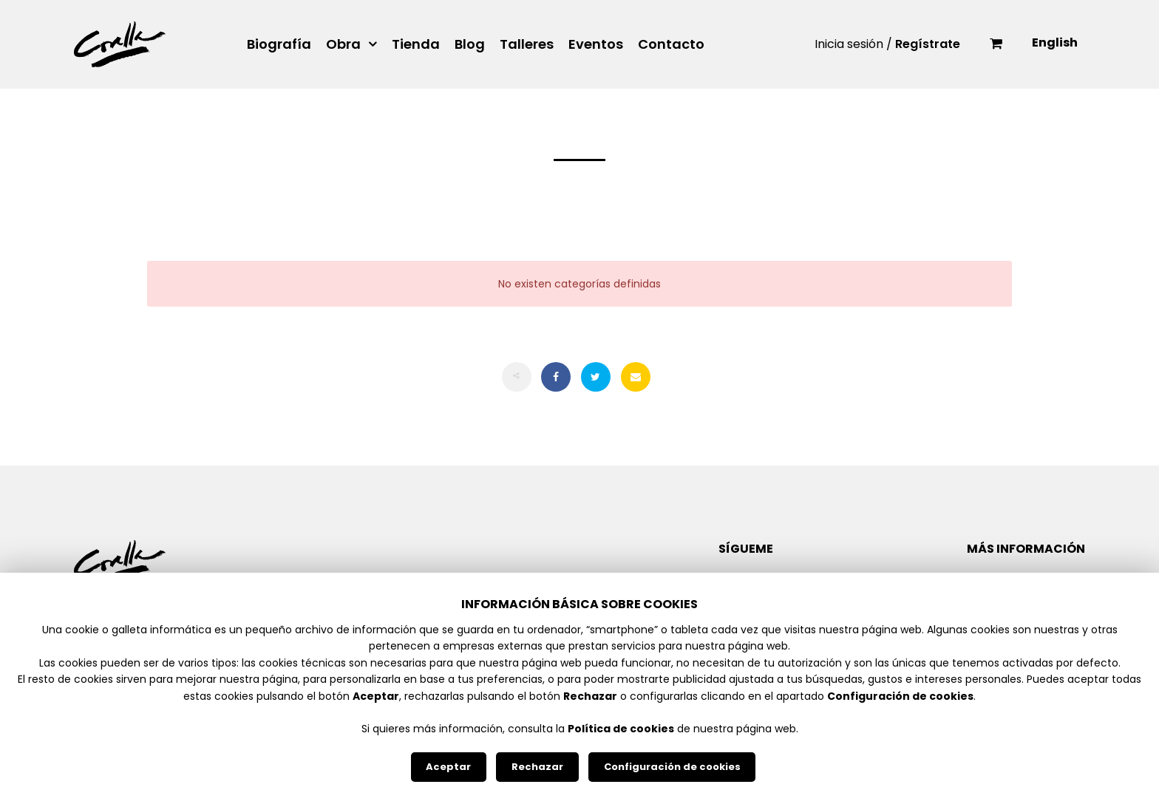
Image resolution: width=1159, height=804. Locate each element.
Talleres (527, 44)
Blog (470, 44)
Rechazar (537, 767)
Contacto (671, 44)
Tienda (416, 44)
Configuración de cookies (672, 767)
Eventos (595, 44)
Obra (343, 44)
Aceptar (448, 767)
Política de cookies (621, 728)
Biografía (279, 44)
